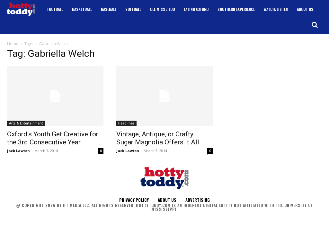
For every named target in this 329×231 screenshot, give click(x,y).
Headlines (126, 123)
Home (12, 44)
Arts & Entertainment (26, 123)
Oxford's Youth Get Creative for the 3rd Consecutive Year (52, 138)
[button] (314, 24)
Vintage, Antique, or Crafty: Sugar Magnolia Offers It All (157, 138)
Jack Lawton (18, 150)
